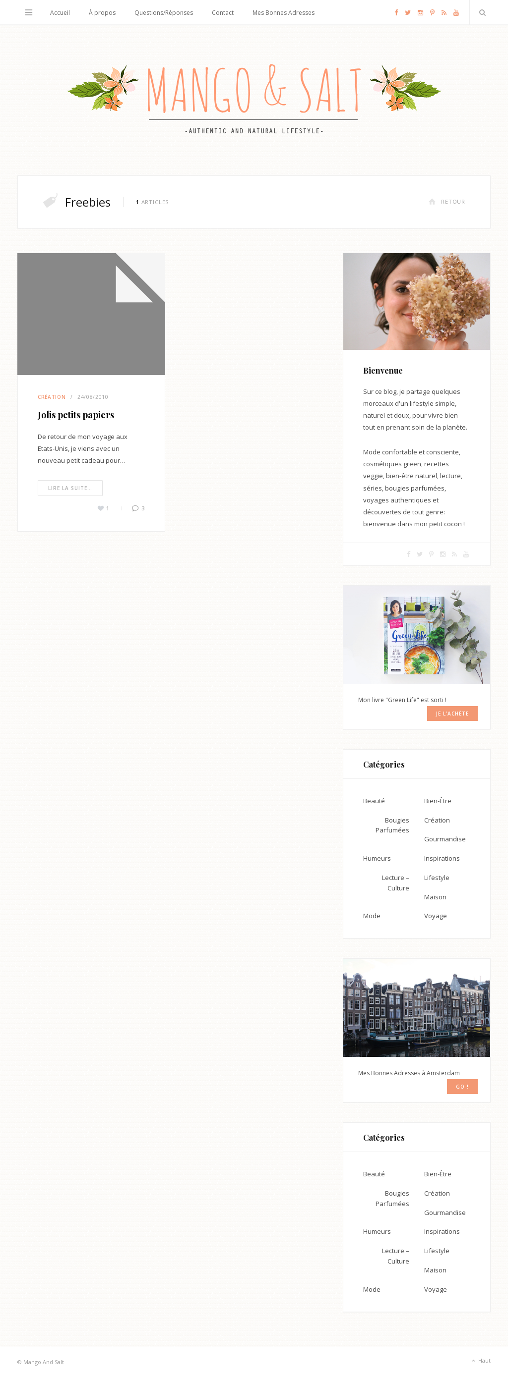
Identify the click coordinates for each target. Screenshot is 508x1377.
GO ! (462, 1086)
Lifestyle (436, 877)
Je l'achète (452, 713)
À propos (102, 12)
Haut (480, 1361)
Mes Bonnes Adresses (284, 12)
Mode (372, 915)
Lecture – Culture (395, 882)
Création (51, 396)
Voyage (435, 915)
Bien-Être (437, 800)
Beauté (374, 800)
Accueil (60, 12)
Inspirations (442, 858)
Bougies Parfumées (392, 825)
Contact (223, 12)
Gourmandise (445, 838)
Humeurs (377, 858)
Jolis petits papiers (76, 415)
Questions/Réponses (163, 12)
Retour (447, 201)
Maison (435, 896)
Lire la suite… (70, 488)
